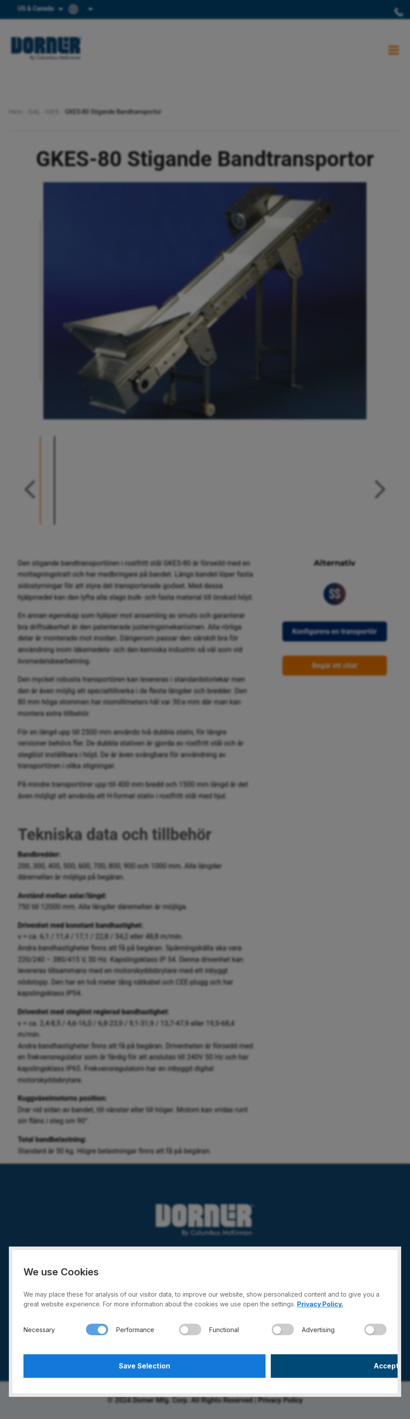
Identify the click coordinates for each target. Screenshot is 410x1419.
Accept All (297, 1364)
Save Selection (113, 1364)
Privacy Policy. (320, 1302)
